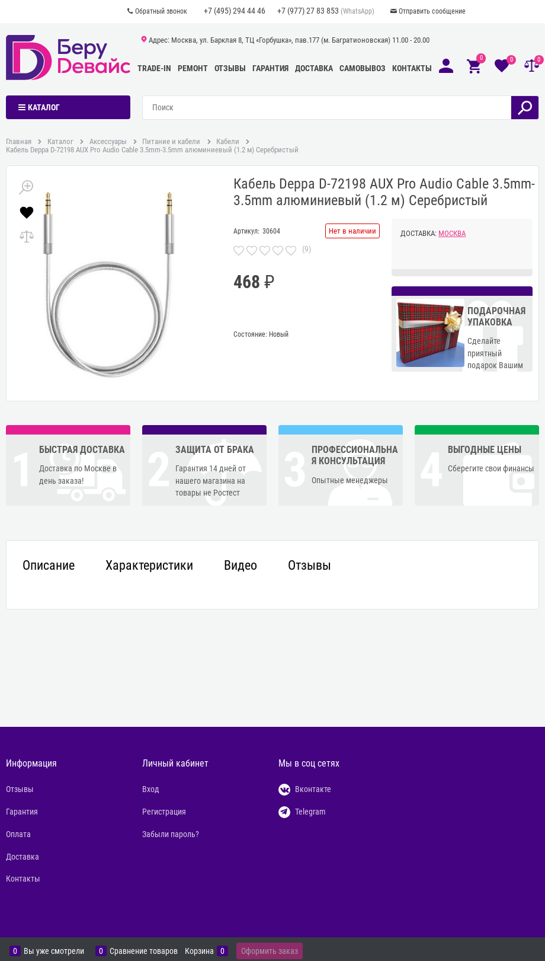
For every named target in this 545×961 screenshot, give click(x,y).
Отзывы (230, 68)
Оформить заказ (269, 951)
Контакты (412, 68)
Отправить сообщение (432, 11)
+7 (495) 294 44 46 (234, 10)
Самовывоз (362, 68)
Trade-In (154, 68)
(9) (306, 249)
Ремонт (193, 68)
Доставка (314, 68)
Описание (49, 565)
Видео (240, 565)
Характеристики (149, 565)
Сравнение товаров (144, 951)
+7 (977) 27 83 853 (308, 10)
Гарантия (270, 68)
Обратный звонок (161, 11)
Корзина (199, 951)
